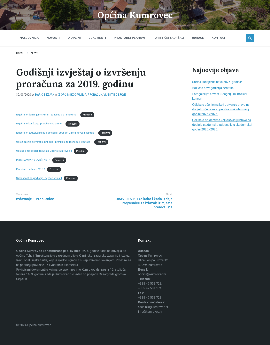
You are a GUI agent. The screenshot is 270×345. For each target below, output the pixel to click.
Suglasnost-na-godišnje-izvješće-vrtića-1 (39, 178)
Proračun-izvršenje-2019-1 (30, 169)
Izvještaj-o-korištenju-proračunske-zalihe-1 (40, 123)
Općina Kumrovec (135, 15)
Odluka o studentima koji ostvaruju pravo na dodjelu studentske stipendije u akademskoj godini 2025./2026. (222, 124)
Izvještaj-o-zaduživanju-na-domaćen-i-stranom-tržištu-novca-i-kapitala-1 (56, 132)
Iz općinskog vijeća (72, 94)
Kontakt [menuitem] (219, 38)
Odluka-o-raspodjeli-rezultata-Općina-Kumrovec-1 (44, 151)
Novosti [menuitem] (53, 38)
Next (169, 194)
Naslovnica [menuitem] (29, 38)
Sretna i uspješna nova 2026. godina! (217, 82)
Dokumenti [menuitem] (97, 38)
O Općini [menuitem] (74, 38)
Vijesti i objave (115, 94)
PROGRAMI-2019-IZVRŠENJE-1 (33, 160)
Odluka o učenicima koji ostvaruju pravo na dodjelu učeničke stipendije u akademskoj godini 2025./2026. (220, 109)
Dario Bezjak (44, 94)
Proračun (95, 94)
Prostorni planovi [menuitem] (129, 38)
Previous (22, 194)
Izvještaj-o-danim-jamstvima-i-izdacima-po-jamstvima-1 (47, 114)
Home (20, 53)
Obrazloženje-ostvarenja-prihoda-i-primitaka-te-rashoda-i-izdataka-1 (54, 141)
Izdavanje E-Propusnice (35, 199)
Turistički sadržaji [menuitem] (168, 38)
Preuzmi (87, 114)
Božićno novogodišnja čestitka (213, 88)
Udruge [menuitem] (198, 38)
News (34, 53)
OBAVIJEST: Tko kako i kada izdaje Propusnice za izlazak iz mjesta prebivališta (144, 203)
